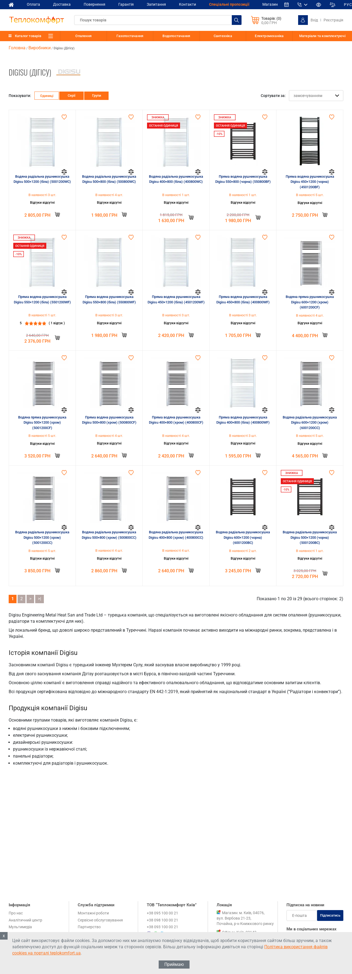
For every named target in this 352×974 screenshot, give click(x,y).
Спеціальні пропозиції (229, 4)
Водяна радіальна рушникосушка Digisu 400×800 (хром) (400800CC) (176, 535)
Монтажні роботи (93, 913)
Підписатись (330, 915)
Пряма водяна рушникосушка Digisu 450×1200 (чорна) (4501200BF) (310, 181)
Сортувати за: (273, 95)
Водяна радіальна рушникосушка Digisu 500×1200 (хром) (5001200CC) (42, 537)
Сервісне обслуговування (100, 920)
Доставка (62, 4)
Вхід (314, 20)
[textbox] (158, 20)
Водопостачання (176, 36)
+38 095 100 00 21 (162, 913)
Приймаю (174, 964)
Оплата (33, 4)
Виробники (39, 47)
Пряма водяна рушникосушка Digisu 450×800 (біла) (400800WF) (243, 299)
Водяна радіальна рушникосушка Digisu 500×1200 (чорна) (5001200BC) (310, 537)
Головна (17, 47)
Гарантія (126, 4)
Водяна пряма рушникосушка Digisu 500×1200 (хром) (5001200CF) (42, 422)
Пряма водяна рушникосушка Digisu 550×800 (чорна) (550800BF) (243, 179)
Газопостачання (129, 36)
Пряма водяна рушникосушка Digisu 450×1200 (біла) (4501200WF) (176, 299)
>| (39, 598)
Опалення (83, 36)
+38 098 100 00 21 (162, 920)
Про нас (16, 913)
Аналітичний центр (25, 920)
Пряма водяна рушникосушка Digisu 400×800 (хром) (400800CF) (176, 420)
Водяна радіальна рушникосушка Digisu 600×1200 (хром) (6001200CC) (310, 422)
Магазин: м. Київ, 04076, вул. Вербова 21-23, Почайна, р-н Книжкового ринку (245, 918)
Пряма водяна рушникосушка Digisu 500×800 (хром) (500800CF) (109, 420)
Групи (96, 95)
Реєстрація (333, 20)
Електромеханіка (269, 36)
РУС (348, 4)
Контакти (187, 4)
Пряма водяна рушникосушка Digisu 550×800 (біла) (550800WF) (109, 299)
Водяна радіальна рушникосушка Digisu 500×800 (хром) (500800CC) (109, 535)
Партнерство (89, 927)
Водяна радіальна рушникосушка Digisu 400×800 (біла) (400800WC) (176, 179)
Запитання (156, 4)
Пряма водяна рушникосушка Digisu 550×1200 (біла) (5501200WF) (42, 299)
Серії (71, 95)
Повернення (94, 4)
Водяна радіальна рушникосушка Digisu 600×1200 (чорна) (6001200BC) (243, 537)
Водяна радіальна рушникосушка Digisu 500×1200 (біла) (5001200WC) (42, 179)
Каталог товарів (28, 36)
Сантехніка (223, 36)
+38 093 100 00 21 (162, 927)
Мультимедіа (20, 927)
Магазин (270, 4)
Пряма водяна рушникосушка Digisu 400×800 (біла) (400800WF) (243, 420)
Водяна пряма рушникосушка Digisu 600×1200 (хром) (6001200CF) (310, 302)
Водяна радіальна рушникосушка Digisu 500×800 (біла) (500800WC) (109, 179)
